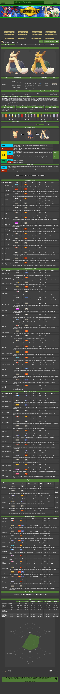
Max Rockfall (5, 568)
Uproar (6, 441)
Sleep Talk (7, 427)
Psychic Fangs (7, 476)
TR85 (3, 461)
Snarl (6, 381)
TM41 (3, 336)
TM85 (3, 381)
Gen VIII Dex (8, 44)
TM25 (3, 304)
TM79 (3, 375)
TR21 (3, 417)
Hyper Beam (8, 273)
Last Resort (7, 259)
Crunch (6, 234)
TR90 (3, 470)
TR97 (3, 475)
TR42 (3, 451)
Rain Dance (8, 321)
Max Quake (4, 573)
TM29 (3, 310)
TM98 (3, 387)
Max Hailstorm (5, 546)
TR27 (3, 427)
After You (4, 487)
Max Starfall (4, 557)
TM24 (3, 299)
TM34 (3, 326)
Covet (3, 511)
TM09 (3, 278)
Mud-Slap (4, 502)
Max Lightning (5, 526)
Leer (6, 204)
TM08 (3, 273)
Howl (3, 492)
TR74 (3, 456)
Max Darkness (5, 577)
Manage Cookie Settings (45, 677)
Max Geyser (4, 551)
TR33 (3, 436)
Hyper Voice (8, 451)
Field (49, 124)
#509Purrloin (50, 671)
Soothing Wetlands (33, 152)
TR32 (3, 431)
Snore (6, 299)
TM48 (3, 342)
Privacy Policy (34, 677)
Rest (6, 293)
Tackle (6, 199)
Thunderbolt (8, 401)
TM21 (3, 293)
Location (46, 41)
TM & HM (33, 175)
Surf (6, 396)
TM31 (3, 315)
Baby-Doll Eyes (7, 225)
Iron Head (7, 456)
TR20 (3, 412)
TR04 (3, 396)
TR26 (3, 422)
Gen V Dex (51, 44)
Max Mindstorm (4, 563)
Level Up (27, 175)
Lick (3, 497)
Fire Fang (7, 190)
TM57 (3, 347)
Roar (6, 254)
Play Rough (7, 230)
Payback (7, 347)
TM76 (3, 369)
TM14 (3, 283)
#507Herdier (9, 671)
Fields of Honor (25, 152)
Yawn (3, 507)
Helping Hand (8, 244)
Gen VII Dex (23, 44)
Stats (53, 41)
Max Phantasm (4, 541)
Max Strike (4, 532)
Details (55, 152)
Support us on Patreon (30, 681)
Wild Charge (8, 465)
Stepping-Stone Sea (43, 152)
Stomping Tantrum (7, 387)
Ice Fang (7, 185)
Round (6, 369)
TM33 (3, 321)
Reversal (7, 248)
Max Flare (4, 521)
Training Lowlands (17, 151)
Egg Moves (57, 41)
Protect (7, 304)
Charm (6, 310)
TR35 (3, 441)
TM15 (3, 288)
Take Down (7, 239)
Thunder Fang (7, 195)
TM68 (3, 364)
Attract (6, 315)
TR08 (3, 401)
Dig (6, 288)
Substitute (7, 412)
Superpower (8, 446)
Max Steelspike (4, 582)
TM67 (3, 358)
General (41, 41)
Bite (6, 213)
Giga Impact (8, 263)
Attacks (50, 41)
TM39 (3, 332)
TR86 (3, 465)
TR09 (3, 406)
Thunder (7, 406)
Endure (7, 422)
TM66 (3, 353)
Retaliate (7, 218)
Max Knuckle (5, 536)
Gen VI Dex (37, 44)
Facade (7, 332)
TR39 (3, 446)
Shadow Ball (8, 436)
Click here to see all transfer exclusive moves (30, 594)
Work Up (7, 209)
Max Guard (4, 587)
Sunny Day (7, 326)
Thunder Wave (8, 283)
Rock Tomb (8, 342)
